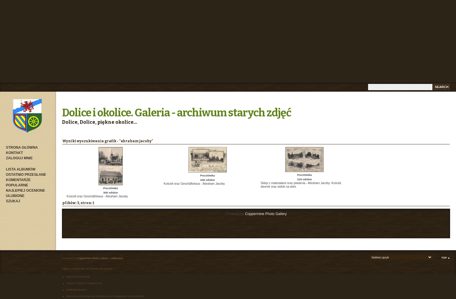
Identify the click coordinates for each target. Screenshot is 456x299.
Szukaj (13, 201)
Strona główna (22, 148)
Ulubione (15, 196)
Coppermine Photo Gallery (266, 214)
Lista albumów (20, 169)
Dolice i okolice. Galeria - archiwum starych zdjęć (176, 112)
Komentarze (18, 180)
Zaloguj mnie (19, 158)
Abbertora (117, 258)
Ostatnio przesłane (26, 175)
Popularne (17, 185)
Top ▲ (445, 257)
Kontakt (14, 153)
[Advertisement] (228, 41)
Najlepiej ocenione (25, 191)
